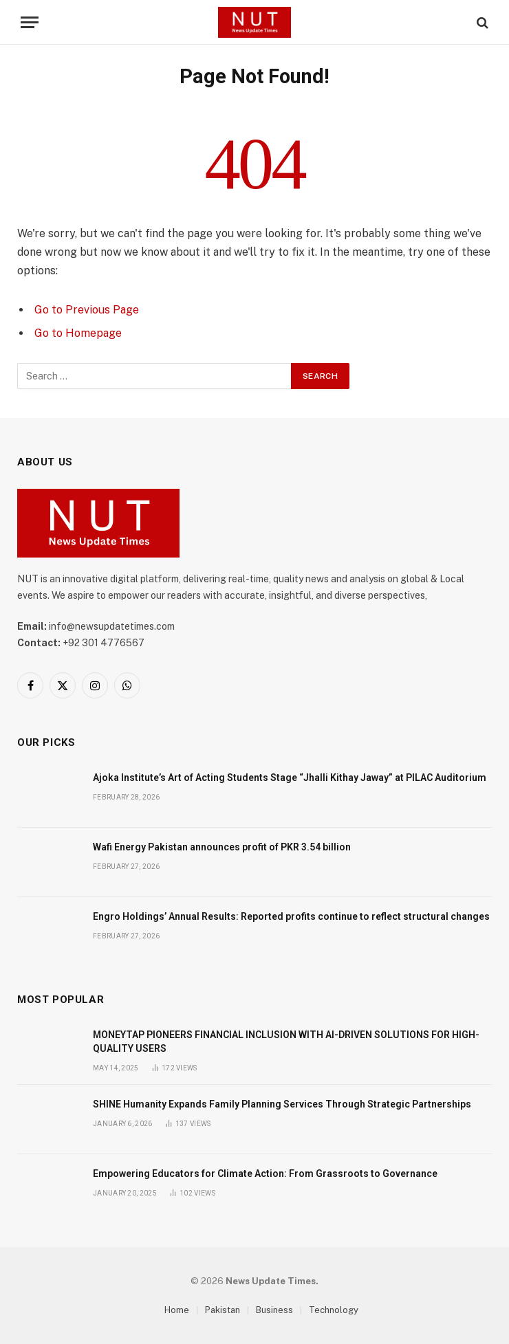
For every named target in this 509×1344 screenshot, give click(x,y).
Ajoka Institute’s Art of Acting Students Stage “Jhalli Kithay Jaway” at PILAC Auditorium (289, 777)
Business (274, 1310)
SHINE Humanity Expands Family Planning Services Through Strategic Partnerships (282, 1104)
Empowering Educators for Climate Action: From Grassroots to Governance (265, 1173)
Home (176, 1310)
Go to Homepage (78, 333)
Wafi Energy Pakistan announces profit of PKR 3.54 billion (222, 846)
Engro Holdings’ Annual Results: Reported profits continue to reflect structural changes (291, 916)
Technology (333, 1310)
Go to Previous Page (86, 309)
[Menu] (30, 22)
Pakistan (222, 1310)
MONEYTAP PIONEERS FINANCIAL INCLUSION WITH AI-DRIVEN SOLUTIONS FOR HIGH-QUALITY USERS (286, 1041)
